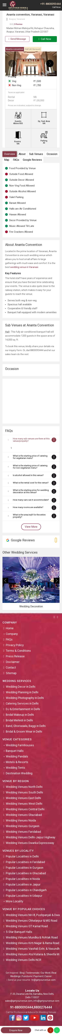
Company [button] (12, 634)
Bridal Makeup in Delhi (20, 714)
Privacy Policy (15, 645)
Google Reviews (32, 159)
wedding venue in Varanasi (24, 267)
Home (10, 628)
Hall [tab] (33, 49)
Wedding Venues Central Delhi (25, 809)
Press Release (15, 656)
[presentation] (12, 63)
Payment (38, 976)
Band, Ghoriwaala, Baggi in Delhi (26, 726)
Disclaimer (13, 662)
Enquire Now (15, 1030)
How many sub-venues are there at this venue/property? (31, 439)
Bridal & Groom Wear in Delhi (24, 731)
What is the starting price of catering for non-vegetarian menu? (30, 466)
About (22, 154)
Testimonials (32, 972)
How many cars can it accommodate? (31, 500)
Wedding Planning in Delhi (22, 692)
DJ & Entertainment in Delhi (23, 709)
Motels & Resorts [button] (17, 762)
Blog (22, 972)
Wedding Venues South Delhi (24, 792)
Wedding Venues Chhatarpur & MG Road (31, 920)
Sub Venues (36, 154)
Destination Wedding (19, 773)
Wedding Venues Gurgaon (22, 826)
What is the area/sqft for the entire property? (29, 515)
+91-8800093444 (50, 3)
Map (6, 159)
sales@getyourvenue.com (18, 1001)
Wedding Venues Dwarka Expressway (30, 843)
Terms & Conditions (18, 650)
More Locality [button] (14, 901)
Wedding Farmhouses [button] (20, 745)
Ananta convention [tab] (14, 49)
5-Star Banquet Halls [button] (19, 932)
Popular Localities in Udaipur (24, 895)
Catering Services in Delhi (22, 703)
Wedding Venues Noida (21, 820)
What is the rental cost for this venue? (31, 482)
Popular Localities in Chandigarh (26, 890)
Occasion (52, 154)
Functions (27, 976)
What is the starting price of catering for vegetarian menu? (30, 457)
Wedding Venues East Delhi (23, 798)
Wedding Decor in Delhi (20, 686)
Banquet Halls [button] (15, 751)
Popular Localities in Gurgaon (24, 867)
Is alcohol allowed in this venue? (28, 475)
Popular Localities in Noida (23, 879)
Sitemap (11, 673)
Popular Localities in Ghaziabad (26, 873)
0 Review (16, 24)
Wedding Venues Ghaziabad (24, 815)
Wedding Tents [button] (15, 767)
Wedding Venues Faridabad (23, 831)
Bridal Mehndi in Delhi (19, 720)
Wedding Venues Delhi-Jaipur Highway (30, 837)
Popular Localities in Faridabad (25, 862)
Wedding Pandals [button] (17, 756)
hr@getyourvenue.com (44, 980)
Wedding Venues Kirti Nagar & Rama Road (32, 943)
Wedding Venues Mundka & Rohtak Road (32, 937)
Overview (9, 154)
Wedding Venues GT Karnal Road (27, 926)
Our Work (45, 972)
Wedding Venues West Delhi (24, 803)
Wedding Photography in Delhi (25, 698)
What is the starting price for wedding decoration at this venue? (31, 491)
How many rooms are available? (28, 507)
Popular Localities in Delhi (22, 856)
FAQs (16, 159)
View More (31, 526)
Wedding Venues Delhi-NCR (23, 960)
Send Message (17, 39)
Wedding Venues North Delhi (24, 786)
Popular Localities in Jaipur (23, 884)
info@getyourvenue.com (46, 1001)
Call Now (45, 39)
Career (48, 976)
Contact (11, 667)
